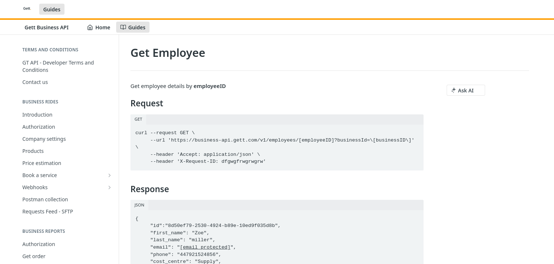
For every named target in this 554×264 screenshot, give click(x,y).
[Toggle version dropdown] (51, 27)
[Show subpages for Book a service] (109, 175)
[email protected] (205, 247)
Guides (51, 9)
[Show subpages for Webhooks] (109, 187)
